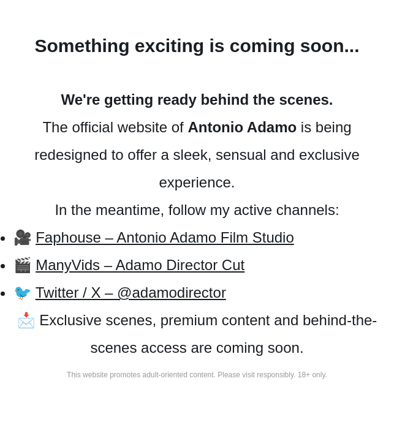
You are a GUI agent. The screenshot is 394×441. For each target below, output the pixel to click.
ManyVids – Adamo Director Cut (140, 265)
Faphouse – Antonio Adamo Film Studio (165, 237)
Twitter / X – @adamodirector (131, 292)
